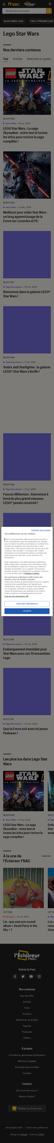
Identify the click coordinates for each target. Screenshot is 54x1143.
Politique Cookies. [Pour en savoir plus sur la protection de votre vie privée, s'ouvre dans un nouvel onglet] (31, 574)
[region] (27, 571)
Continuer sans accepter (41, 530)
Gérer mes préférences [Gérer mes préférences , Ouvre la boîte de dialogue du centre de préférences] (27, 604)
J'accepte (27, 611)
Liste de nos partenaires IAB (16, 597)
